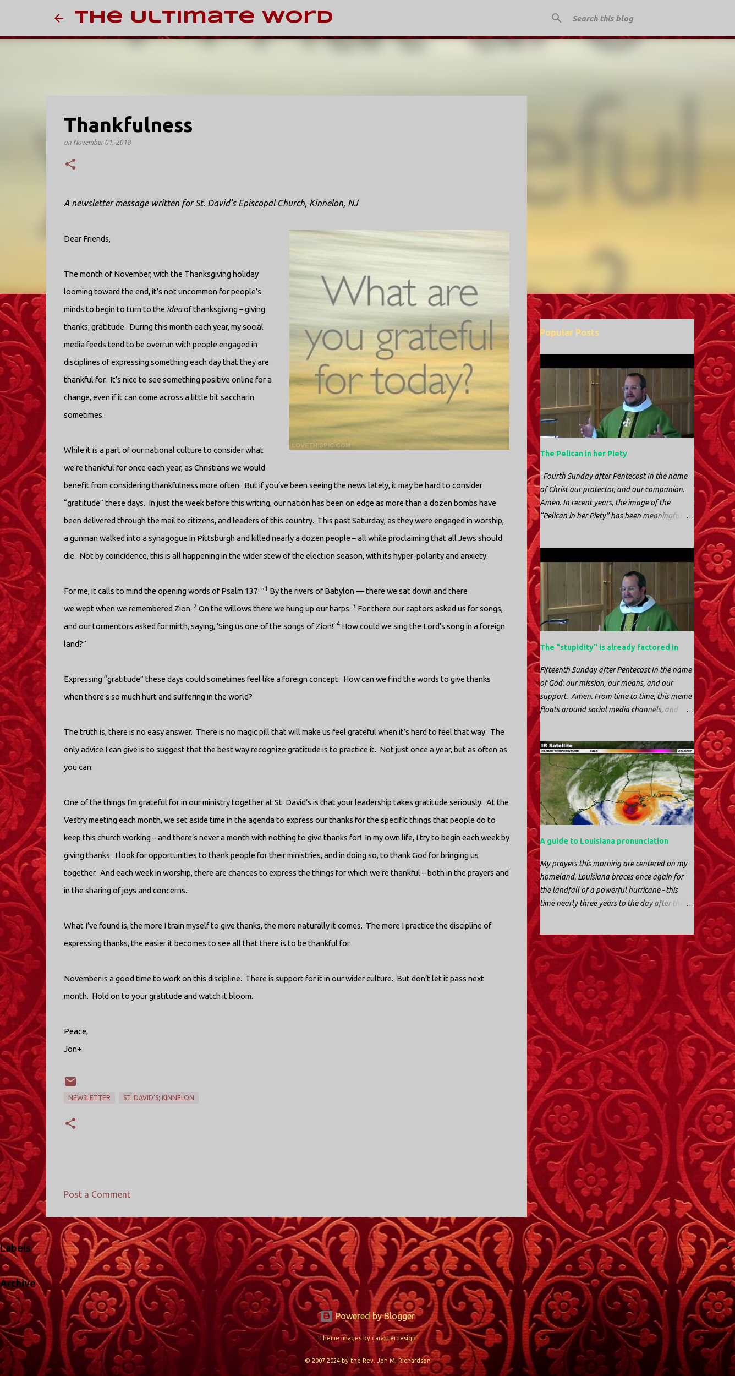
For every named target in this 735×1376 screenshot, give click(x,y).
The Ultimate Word (203, 17)
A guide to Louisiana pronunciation (604, 841)
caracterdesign (394, 1338)
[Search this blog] (625, 18)
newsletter (89, 1097)
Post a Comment (97, 1194)
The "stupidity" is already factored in (609, 647)
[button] (70, 164)
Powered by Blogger (367, 1316)
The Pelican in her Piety (583, 453)
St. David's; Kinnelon (158, 1097)
